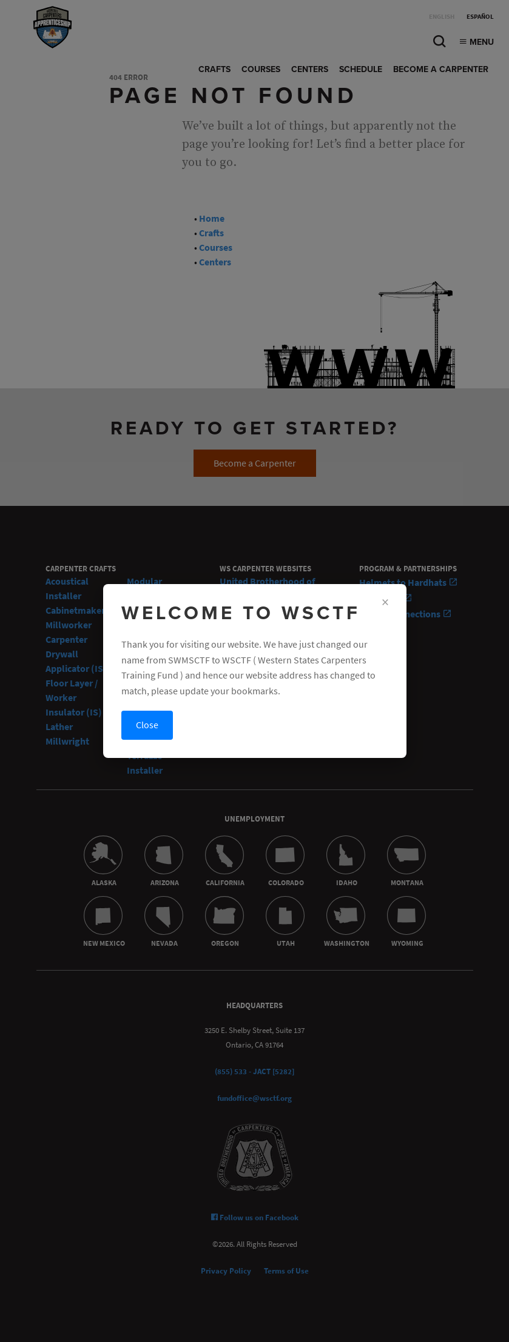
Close (147, 725)
